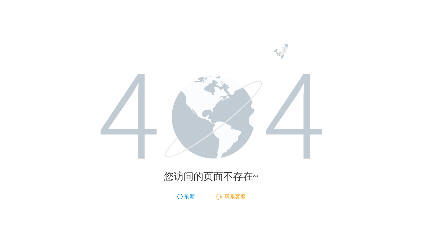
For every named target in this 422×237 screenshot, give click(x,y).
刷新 (186, 196)
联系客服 (231, 196)
